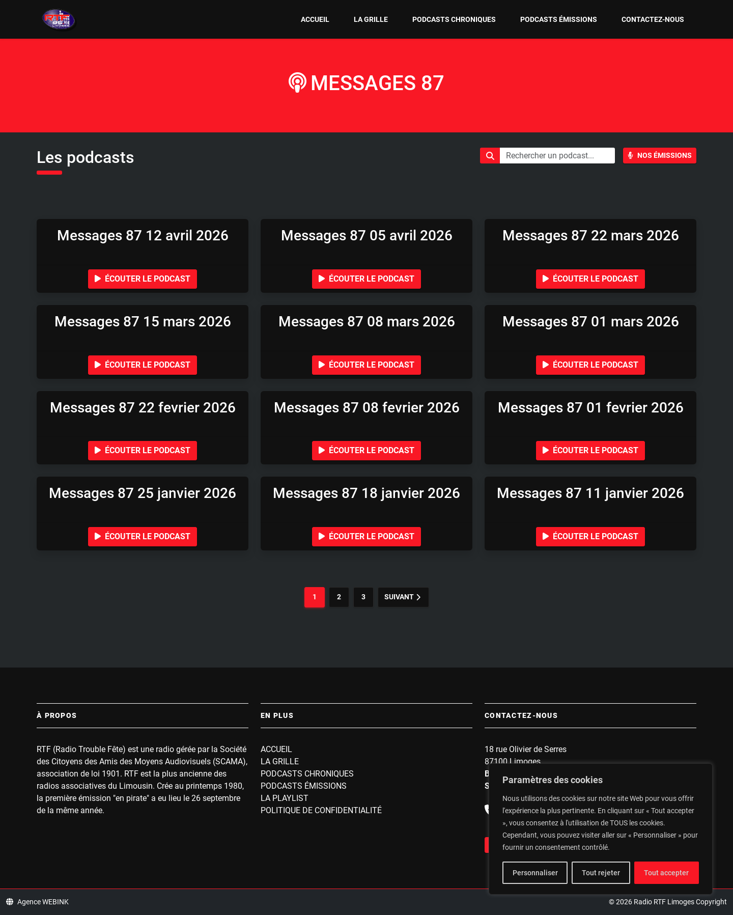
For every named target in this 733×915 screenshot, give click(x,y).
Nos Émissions (660, 155)
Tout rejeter (601, 873)
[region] (601, 829)
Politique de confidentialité (321, 810)
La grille (371, 19)
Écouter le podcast (142, 279)
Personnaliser (535, 873)
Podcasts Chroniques (454, 19)
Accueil (315, 19)
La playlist (284, 798)
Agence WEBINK (37, 902)
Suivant (402, 597)
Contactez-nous (653, 19)
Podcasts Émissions (558, 19)
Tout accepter (666, 873)
